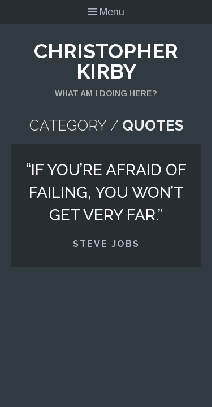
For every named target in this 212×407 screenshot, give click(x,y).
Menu (106, 12)
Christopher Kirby (106, 61)
